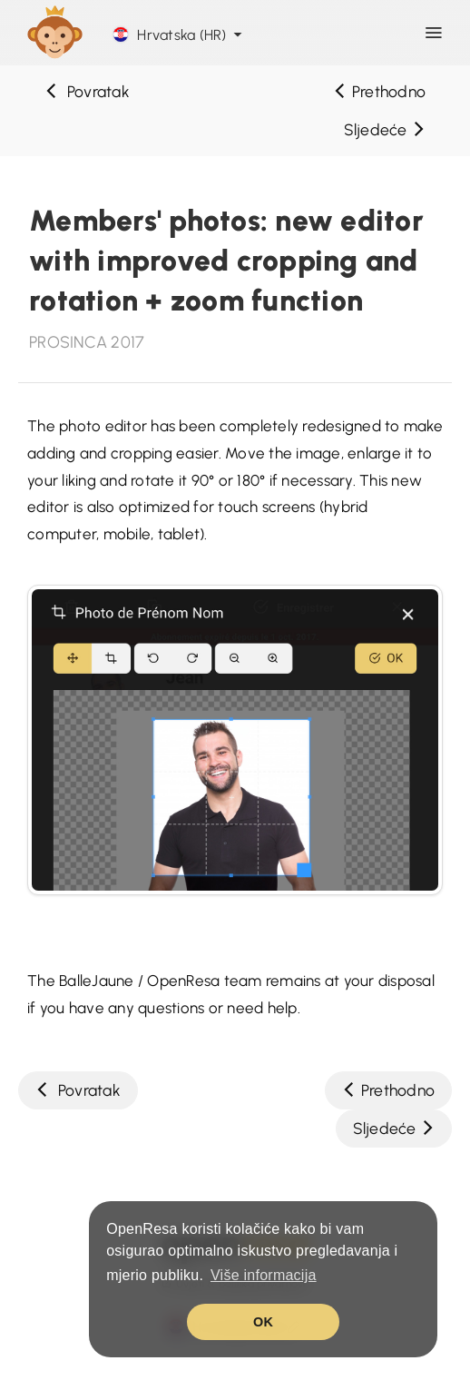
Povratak (87, 91)
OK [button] (263, 1322)
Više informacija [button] (264, 1275)
